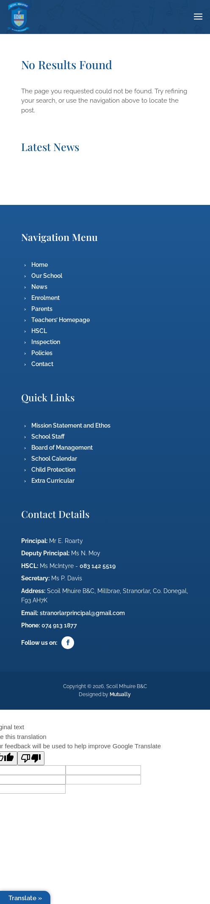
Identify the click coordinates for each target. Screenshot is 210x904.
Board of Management (62, 447)
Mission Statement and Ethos (71, 425)
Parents (41, 308)
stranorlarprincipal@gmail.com (82, 613)
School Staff (48, 436)
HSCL (39, 330)
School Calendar (54, 458)
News (39, 286)
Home (39, 264)
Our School (46, 275)
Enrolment (45, 297)
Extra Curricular (53, 480)
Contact (42, 364)
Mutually (120, 694)
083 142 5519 (98, 566)
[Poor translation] (30, 758)
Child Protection (53, 469)
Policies (41, 353)
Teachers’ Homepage (60, 319)
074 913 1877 (59, 625)
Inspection (45, 342)
